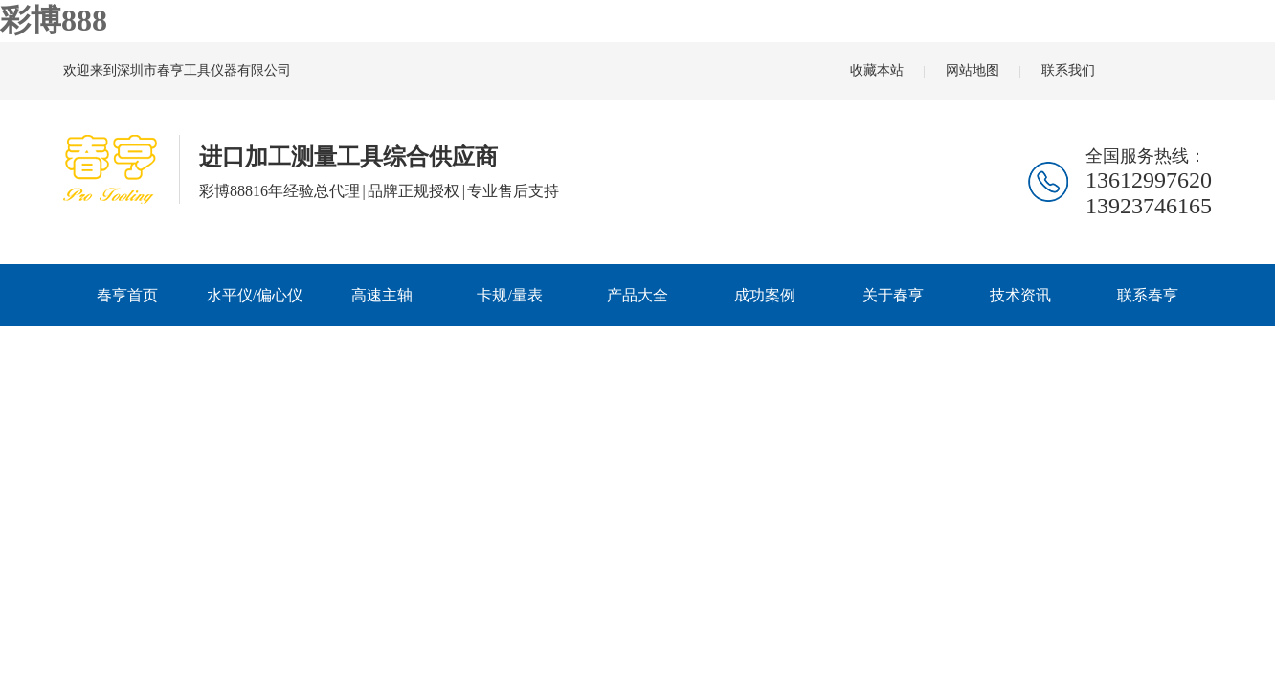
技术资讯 (1020, 295)
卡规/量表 (509, 295)
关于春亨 (893, 295)
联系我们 (1068, 70)
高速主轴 (382, 295)
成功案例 (764, 295)
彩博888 (53, 20)
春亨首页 (127, 295)
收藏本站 (877, 70)
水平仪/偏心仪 (254, 295)
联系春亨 (1147, 295)
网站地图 (972, 70)
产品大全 (637, 295)
